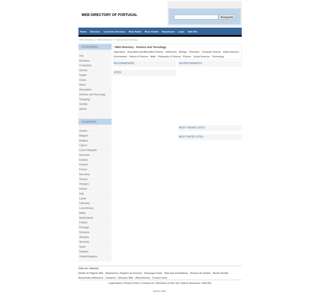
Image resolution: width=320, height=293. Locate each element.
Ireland (83, 188)
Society (83, 104)
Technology (218, 56)
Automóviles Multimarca (90, 277)
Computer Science (211, 52)
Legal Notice (115, 283)
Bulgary (83, 140)
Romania (84, 232)
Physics (187, 56)
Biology (183, 52)
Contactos (110, 277)
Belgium (83, 135)
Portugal (84, 227)
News (82, 84)
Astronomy (171, 52)
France (83, 169)
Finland (83, 164)
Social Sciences (201, 56)
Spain (82, 246)
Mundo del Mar (220, 273)
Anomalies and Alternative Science (145, 52)
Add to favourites (190, 283)
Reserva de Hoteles (200, 273)
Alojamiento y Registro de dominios (123, 273)
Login (181, 31)
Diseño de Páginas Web (90, 273)
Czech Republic (88, 150)
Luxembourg (86, 208)
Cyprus (83, 145)
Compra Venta (159, 277)
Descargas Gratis (153, 273)
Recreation (85, 89)
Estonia (83, 159)
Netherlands (86, 217)
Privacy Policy (132, 283)
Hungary (84, 183)
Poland (83, 222)
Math (152, 56)
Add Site (192, 31)
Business (84, 60)
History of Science (138, 56)
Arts (81, 55)
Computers (85, 65)
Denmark (84, 155)
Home (83, 31)
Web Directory (86, 39)
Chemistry (194, 52)
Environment (120, 56)
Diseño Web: (160, 291)
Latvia (82, 198)
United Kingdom (88, 256)
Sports (83, 108)
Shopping (84, 99)
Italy (81, 193)
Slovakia (84, 237)
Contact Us (148, 283)
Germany (84, 174)
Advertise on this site (167, 283)
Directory (95, 31)
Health (83, 75)
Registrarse (168, 31)
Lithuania (84, 203)
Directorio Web (125, 277)
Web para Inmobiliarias (176, 273)
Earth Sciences (231, 52)
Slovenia (84, 241)
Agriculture (119, 52)
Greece (83, 179)
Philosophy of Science (169, 56)
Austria (83, 130)
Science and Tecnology (92, 94)
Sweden (83, 251)
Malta (82, 212)
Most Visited (151, 31)
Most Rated (135, 31)
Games (83, 70)
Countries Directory (114, 31)
